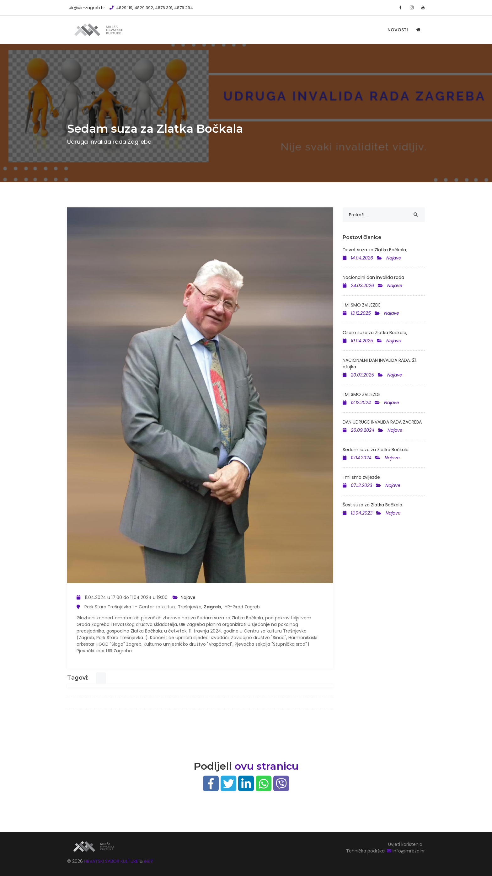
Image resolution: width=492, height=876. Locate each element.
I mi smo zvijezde (361, 477)
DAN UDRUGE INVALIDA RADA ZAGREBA (382, 422)
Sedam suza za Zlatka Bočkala (376, 449)
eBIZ (148, 861)
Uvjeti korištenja (405, 844)
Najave (188, 597)
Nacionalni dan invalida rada (373, 277)
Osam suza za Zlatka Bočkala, (375, 332)
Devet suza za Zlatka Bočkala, (375, 250)
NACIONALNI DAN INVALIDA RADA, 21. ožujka (380, 363)
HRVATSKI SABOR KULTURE (111, 861)
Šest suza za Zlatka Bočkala (372, 505)
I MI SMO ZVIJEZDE (362, 305)
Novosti (398, 30)
